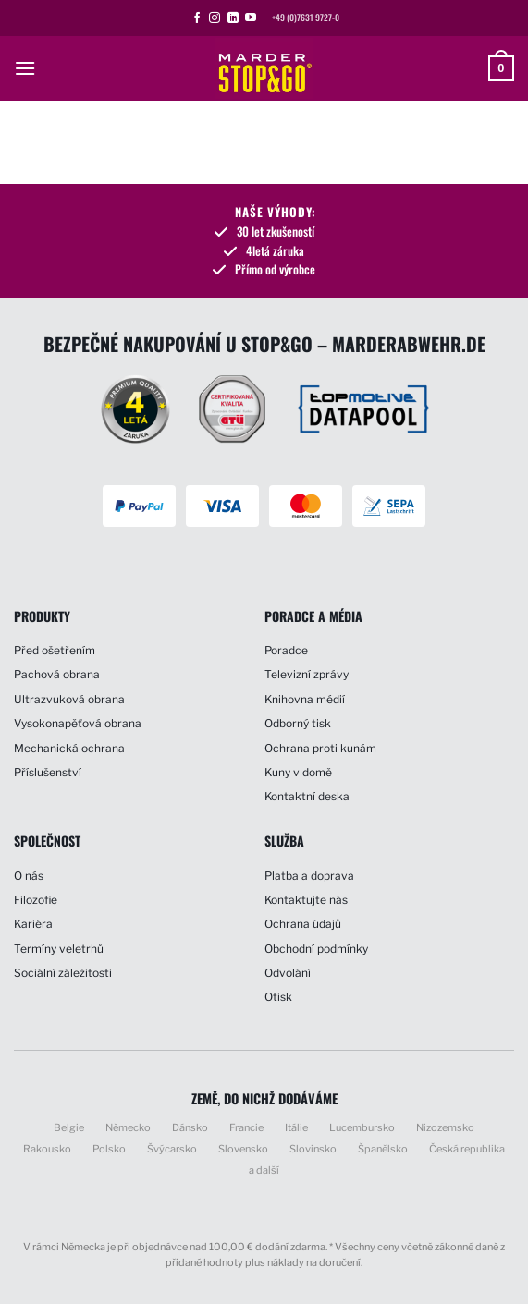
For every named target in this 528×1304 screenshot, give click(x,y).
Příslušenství (47, 772)
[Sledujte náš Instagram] (214, 18)
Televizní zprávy (306, 674)
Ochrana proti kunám (320, 748)
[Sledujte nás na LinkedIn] (233, 18)
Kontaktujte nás (306, 900)
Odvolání (287, 973)
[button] (25, 68)
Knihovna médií (304, 699)
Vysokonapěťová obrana (77, 723)
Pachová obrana (57, 674)
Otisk (278, 997)
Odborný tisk (297, 723)
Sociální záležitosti (63, 973)
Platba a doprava (309, 876)
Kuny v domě (298, 772)
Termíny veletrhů (59, 949)
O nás (28, 876)
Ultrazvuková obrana (69, 699)
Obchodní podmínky (316, 949)
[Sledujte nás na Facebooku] (197, 18)
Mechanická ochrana (69, 748)
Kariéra (33, 924)
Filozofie (35, 900)
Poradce (286, 650)
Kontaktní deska (307, 796)
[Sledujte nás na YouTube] (250, 18)
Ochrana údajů (302, 924)
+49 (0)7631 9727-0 (305, 17)
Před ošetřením (54, 650)
